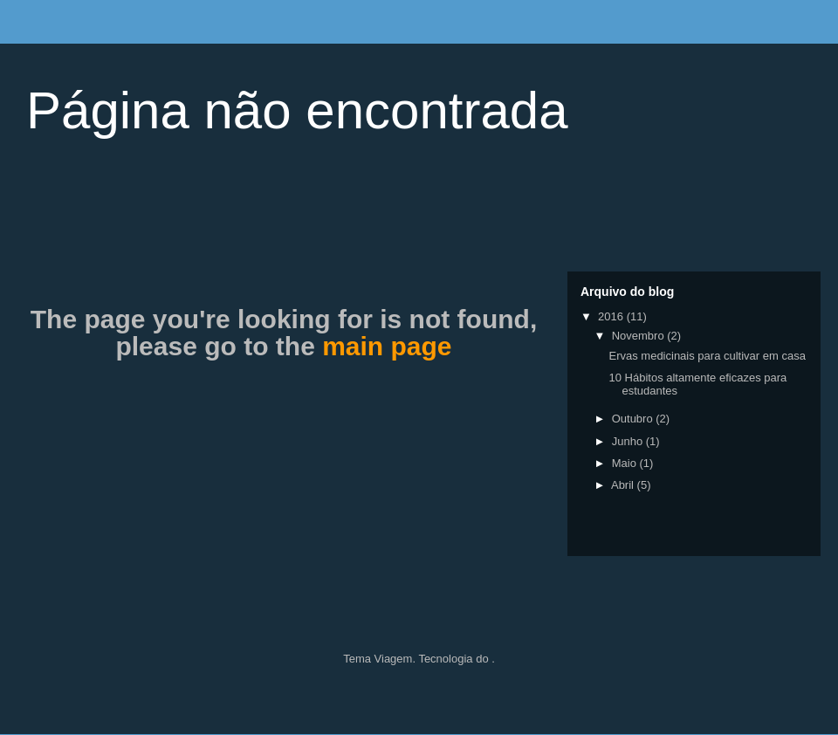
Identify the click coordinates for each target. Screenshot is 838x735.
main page (386, 346)
